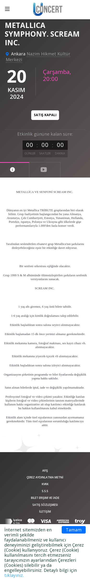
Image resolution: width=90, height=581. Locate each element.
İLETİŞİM (45, 511)
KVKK (45, 484)
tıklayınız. (14, 575)
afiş (45, 471)
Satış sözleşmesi (45, 505)
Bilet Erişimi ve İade (45, 498)
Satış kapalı (45, 114)
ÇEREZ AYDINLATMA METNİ (45, 477)
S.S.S (45, 491)
